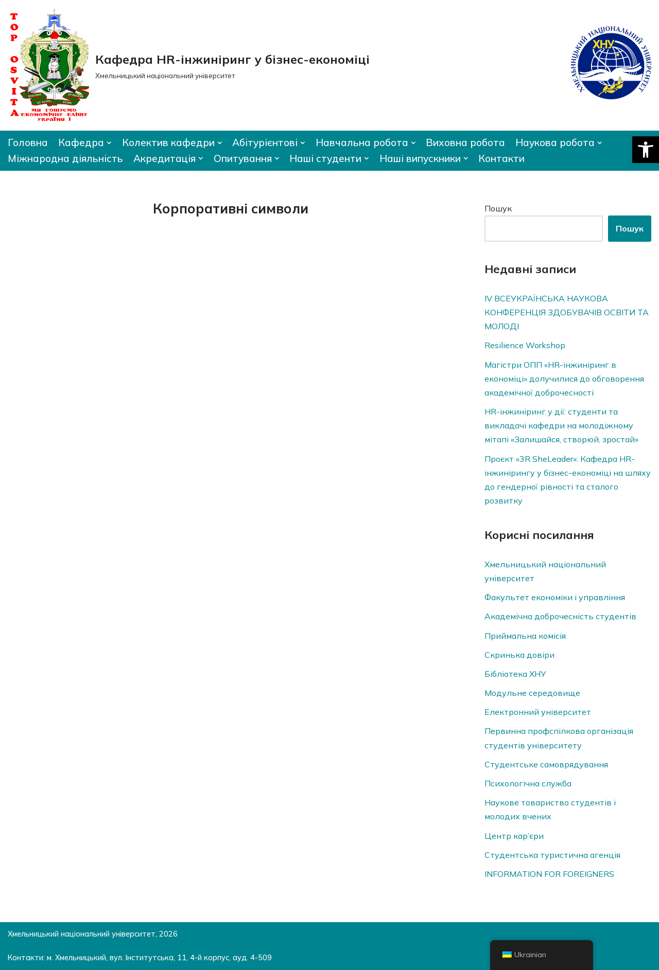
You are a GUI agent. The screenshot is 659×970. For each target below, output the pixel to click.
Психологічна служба (527, 783)
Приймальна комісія (525, 636)
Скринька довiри (519, 655)
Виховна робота (465, 142)
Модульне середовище (532, 693)
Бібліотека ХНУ (515, 674)
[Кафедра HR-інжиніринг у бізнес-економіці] (189, 65)
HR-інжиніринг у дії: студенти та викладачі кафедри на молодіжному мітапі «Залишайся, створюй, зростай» (561, 425)
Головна (28, 142)
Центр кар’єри (514, 836)
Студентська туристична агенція (552, 855)
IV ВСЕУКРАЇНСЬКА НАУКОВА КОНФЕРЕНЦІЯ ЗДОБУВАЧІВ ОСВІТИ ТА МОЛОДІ (566, 312)
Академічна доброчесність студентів (560, 616)
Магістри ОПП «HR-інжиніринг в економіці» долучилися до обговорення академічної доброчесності (564, 379)
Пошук (498, 208)
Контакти (501, 158)
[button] (645, 149)
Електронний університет (537, 712)
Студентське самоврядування (546, 764)
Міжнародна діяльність (65, 158)
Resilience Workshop (524, 345)
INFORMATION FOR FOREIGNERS (549, 874)
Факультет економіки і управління (554, 597)
